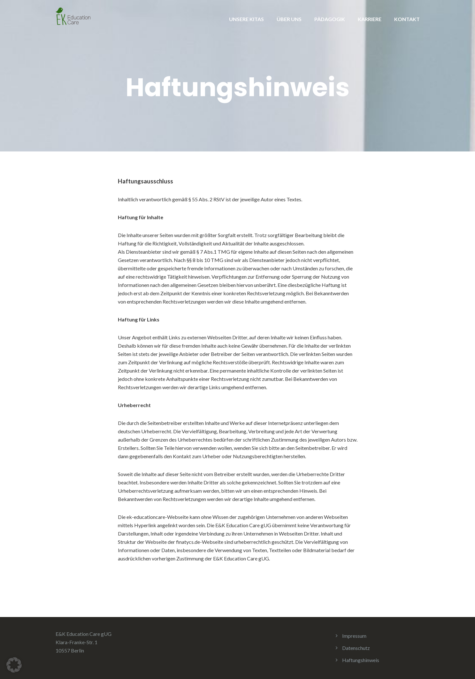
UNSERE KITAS (246, 19)
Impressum (354, 636)
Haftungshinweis (360, 660)
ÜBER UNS (289, 19)
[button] (14, 665)
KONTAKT (407, 19)
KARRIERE (369, 19)
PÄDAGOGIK (329, 19)
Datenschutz (356, 648)
